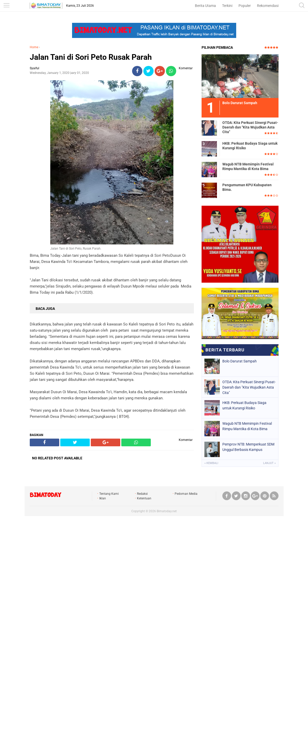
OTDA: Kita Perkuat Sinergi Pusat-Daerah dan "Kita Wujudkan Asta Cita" (250, 127)
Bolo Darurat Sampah (239, 361)
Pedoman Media (186, 494)
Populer (245, 6)
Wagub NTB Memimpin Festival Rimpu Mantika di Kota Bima (248, 166)
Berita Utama (205, 6)
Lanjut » (269, 463)
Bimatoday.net (167, 511)
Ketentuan (144, 498)
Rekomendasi (268, 6)
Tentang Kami (109, 494)
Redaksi (142, 494)
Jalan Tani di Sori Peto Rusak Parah (91, 57)
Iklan (102, 498)
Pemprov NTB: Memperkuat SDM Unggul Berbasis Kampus (248, 447)
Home (34, 47)
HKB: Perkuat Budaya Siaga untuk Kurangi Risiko (249, 145)
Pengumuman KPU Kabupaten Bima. (247, 187)
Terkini (227, 6)
